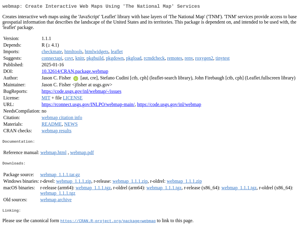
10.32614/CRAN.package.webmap (74, 72)
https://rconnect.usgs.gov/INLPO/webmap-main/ (88, 105)
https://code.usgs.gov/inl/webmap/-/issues (81, 92)
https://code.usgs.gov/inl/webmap (169, 105)
